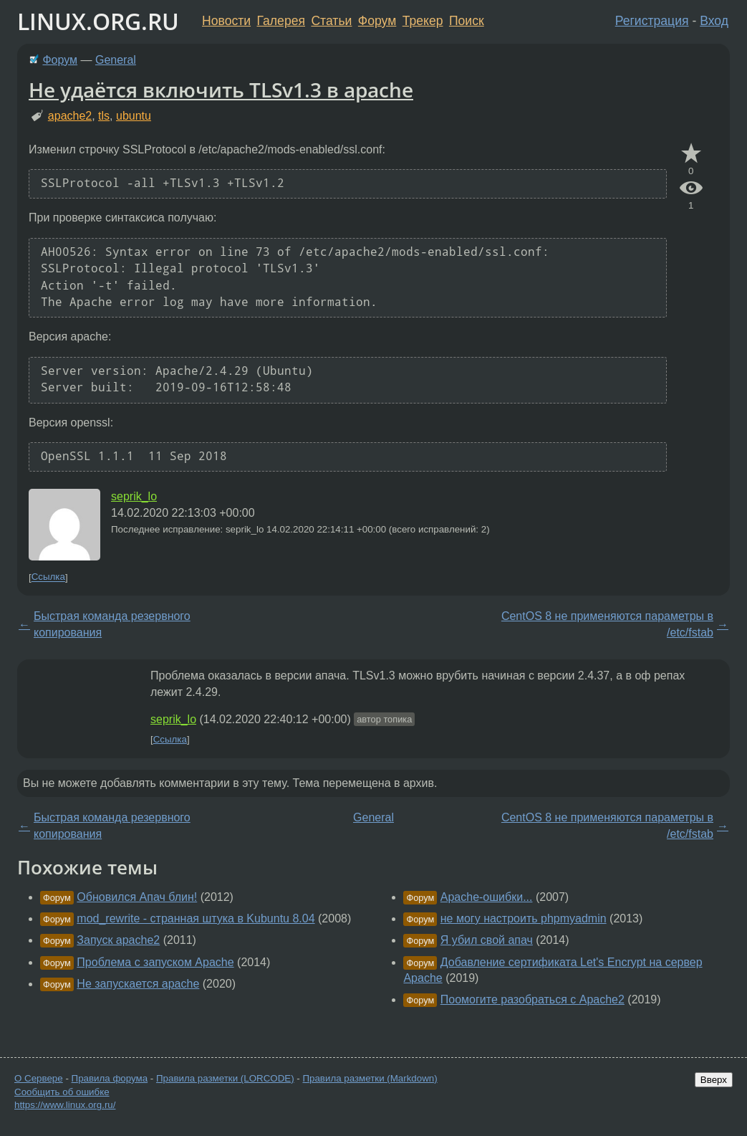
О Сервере (38, 1078)
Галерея (281, 21)
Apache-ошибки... (486, 897)
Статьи (331, 21)
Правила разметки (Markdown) (369, 1078)
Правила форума (110, 1078)
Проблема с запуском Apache (155, 962)
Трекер (423, 21)
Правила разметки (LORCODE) (225, 1078)
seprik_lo (134, 496)
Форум (377, 21)
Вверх (713, 1079)
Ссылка (48, 577)
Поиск (466, 21)
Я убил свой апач (486, 940)
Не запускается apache (138, 984)
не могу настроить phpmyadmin (523, 918)
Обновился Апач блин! (137, 897)
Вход (714, 21)
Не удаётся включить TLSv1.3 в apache (221, 89)
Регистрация (652, 21)
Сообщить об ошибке (62, 1092)
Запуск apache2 (118, 940)
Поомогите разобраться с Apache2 (532, 999)
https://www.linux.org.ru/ (64, 1104)
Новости (226, 21)
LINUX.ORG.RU (98, 21)
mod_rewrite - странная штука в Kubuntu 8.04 (195, 918)
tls (104, 116)
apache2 (70, 116)
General (115, 60)
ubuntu (133, 116)
